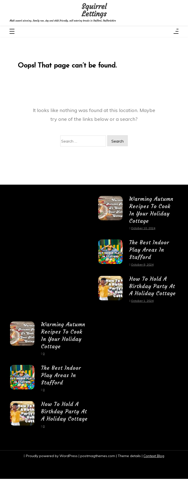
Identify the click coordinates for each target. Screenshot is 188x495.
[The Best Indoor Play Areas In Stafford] (110, 255)
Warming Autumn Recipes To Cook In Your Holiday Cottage (151, 210)
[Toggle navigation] (12, 32)
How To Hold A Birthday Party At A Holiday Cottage (152, 290)
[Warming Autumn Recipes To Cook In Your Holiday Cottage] (110, 216)
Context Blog (153, 472)
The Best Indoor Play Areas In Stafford (149, 250)
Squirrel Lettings (94, 10)
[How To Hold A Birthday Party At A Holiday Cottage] (110, 296)
